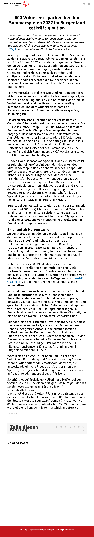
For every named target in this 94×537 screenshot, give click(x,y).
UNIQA (11, 49)
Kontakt (47, 530)
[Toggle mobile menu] (89, 4)
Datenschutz (68, 530)
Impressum (57, 530)
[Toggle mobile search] (84, 4)
